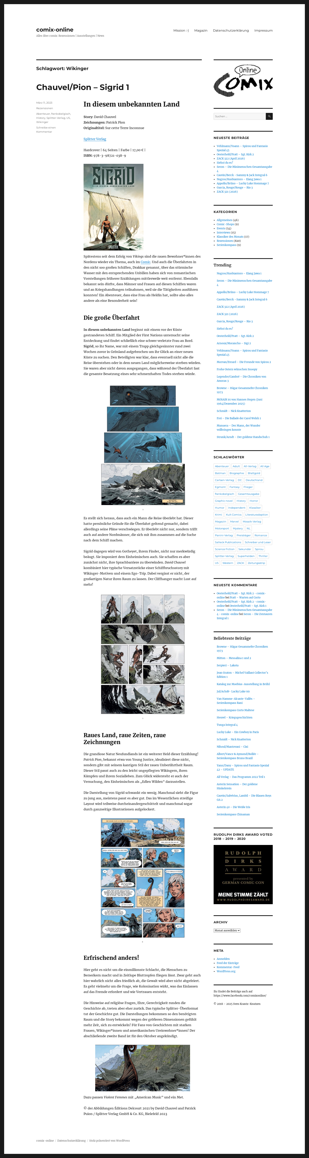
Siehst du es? (225, 162)
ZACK (240, 562)
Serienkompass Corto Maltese (235, 710)
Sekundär (244, 549)
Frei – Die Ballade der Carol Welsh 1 (239, 418)
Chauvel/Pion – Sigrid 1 (82, 87)
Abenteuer (43, 113)
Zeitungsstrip (256, 562)
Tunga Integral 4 (227, 725)
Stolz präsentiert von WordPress (109, 1140)
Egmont (220, 487)
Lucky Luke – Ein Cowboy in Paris (238, 732)
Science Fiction (225, 549)
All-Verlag (250, 466)
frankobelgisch (60, 113)
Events (221, 228)
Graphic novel (224, 500)
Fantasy (235, 487)
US (68, 117)
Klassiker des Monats (230, 236)
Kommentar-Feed (228, 967)
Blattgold (254, 473)
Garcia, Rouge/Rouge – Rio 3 (235, 187)
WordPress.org (226, 971)
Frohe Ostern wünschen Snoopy (237, 369)
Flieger (248, 487)
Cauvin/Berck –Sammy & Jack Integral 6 (242, 175)
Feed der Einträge (228, 963)
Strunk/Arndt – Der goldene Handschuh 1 (243, 437)
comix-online (55, 29)
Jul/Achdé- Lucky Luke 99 (233, 691)
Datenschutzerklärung (231, 30)
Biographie (237, 473)
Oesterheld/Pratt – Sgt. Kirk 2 (235, 154)
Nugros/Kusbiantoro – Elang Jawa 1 (239, 179)
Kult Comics (233, 514)
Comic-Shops (225, 224)
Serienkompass (226, 245)
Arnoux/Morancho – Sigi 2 (234, 343)
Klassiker (255, 507)
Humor (219, 507)
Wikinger (42, 122)
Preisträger (244, 535)
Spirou (259, 549)
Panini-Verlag (224, 535)
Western (227, 562)
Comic (145, 262)
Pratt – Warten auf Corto (245, 597)
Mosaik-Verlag (252, 521)
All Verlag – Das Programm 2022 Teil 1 (241, 777)
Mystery (238, 528)
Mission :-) (181, 30)
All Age (264, 466)
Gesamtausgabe (248, 493)
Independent (236, 507)
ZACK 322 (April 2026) (231, 158)
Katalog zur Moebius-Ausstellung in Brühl (243, 684)
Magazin (201, 30)
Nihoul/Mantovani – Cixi (232, 746)
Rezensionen (44, 108)
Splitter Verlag (95, 139)
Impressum (263, 30)
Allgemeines (224, 220)
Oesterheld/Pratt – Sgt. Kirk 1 (248, 606)
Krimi (218, 514)
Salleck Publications (228, 542)
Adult (236, 466)
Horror (254, 500)
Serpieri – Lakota (227, 665)
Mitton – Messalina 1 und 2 (234, 658)
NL (248, 528)
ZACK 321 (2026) (227, 191)
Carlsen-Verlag (224, 480)
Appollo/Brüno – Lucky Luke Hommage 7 (243, 183)
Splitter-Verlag (56, 117)
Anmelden (223, 959)
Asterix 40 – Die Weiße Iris (233, 807)
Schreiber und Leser (258, 542)
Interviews (223, 232)
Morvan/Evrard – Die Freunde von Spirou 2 (244, 362)
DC (240, 480)
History (40, 117)
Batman (220, 473)
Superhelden (246, 556)
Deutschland (254, 480)
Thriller (263, 556)
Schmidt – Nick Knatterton (234, 411)
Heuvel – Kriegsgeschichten (234, 717)
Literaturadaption (256, 514)
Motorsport (222, 528)
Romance (261, 535)
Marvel (234, 521)
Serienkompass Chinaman (233, 814)
